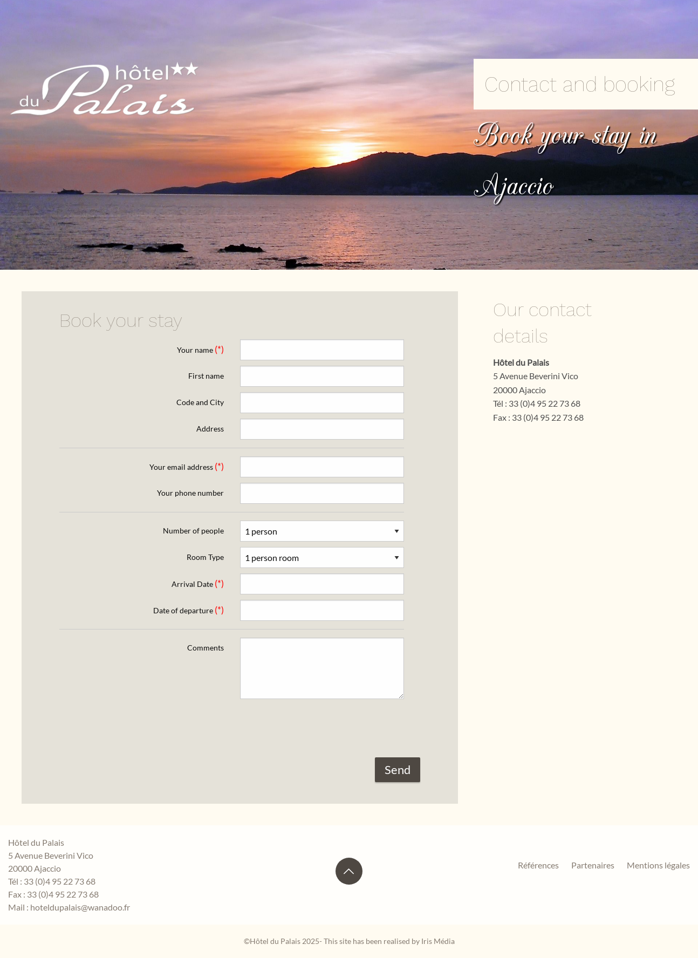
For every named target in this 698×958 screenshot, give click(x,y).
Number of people (193, 530)
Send (397, 769)
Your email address (186, 466)
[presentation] (322, 725)
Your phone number (190, 492)
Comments (205, 647)
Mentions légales (658, 865)
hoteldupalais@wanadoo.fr (80, 907)
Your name (200, 349)
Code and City (200, 402)
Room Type (205, 557)
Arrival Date (198, 583)
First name (206, 375)
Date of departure (188, 609)
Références (538, 865)
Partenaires (592, 865)
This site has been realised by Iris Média (389, 941)
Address (210, 428)
